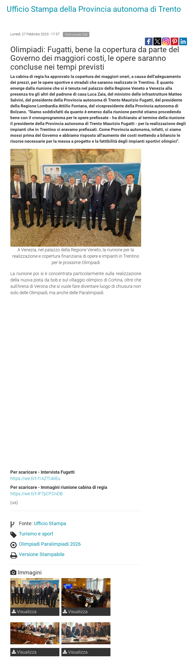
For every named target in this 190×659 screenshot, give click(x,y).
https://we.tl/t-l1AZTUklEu (35, 478)
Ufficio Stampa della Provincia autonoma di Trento (94, 9)
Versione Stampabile (42, 554)
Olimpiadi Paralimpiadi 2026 (50, 544)
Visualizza (24, 611)
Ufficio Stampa (50, 523)
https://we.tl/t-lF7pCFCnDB (36, 493)
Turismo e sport (36, 534)
